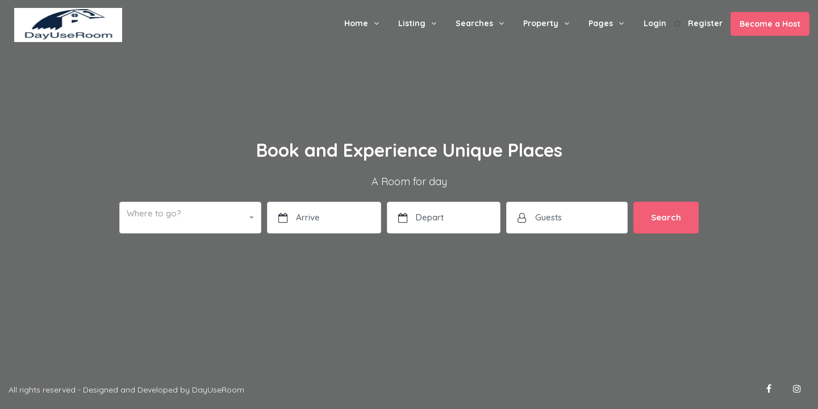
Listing (411, 23)
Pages (601, 23)
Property (540, 23)
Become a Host (770, 24)
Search (666, 217)
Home (356, 23)
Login (655, 23)
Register (705, 23)
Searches (474, 23)
